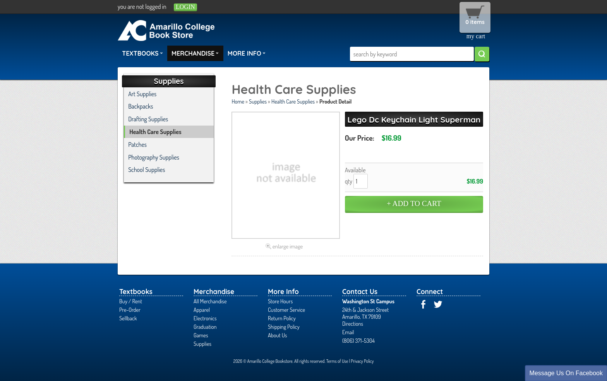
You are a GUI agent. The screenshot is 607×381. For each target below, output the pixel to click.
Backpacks (140, 106)
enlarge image (288, 246)
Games (201, 335)
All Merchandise (210, 301)
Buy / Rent (130, 301)
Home (237, 101)
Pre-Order (130, 309)
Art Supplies (142, 94)
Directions (352, 323)
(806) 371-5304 (358, 340)
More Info (247, 53)
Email (348, 331)
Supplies (258, 101)
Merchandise (195, 53)
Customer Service (286, 309)
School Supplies (146, 169)
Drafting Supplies (148, 119)
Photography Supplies (153, 157)
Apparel (202, 309)
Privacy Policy (362, 361)
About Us (277, 335)
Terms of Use (337, 361)
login (185, 6)
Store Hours (280, 301)
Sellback (128, 318)
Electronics (205, 318)
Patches (137, 144)
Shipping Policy (284, 326)
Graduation (205, 326)
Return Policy (282, 318)
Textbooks (142, 53)
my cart (475, 36)
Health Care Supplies (293, 101)
